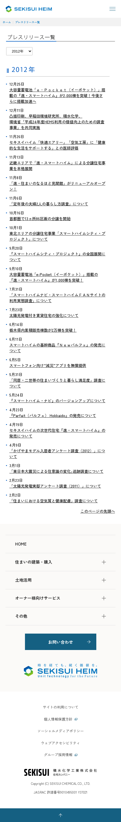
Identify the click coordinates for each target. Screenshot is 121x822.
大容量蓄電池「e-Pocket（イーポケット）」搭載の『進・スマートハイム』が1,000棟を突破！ (53, 277)
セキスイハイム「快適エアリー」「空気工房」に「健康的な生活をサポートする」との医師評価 (57, 145)
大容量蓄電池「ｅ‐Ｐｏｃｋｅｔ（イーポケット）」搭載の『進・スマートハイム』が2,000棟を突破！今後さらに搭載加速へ (57, 95)
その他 (60, 616)
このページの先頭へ (97, 511)
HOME (21, 544)
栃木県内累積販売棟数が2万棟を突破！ (43, 330)
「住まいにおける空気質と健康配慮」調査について (53, 500)
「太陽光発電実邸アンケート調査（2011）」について (55, 486)
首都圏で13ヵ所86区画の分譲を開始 (40, 218)
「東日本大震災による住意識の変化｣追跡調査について (56, 471)
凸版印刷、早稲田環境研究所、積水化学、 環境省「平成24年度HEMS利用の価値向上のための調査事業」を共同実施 (56, 121)
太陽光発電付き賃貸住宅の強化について (43, 315)
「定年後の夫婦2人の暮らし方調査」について (48, 203)
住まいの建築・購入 (60, 562)
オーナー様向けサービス (60, 598)
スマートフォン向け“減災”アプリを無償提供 (47, 365)
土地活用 (60, 580)
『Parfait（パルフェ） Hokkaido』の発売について (52, 415)
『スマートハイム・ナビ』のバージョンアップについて (57, 400)
